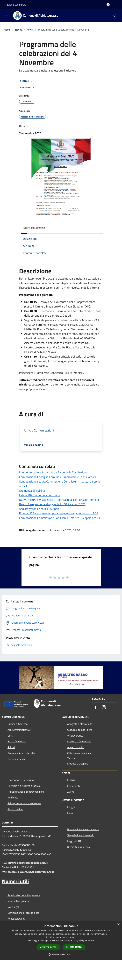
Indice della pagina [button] (34, 228)
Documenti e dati (16, 759)
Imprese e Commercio (79, 741)
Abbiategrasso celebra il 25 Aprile (39, 509)
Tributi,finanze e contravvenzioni (25, 792)
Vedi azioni (27, 88)
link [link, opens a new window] (92, 940)
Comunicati (73, 786)
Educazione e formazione (21, 780)
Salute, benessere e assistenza (24, 803)
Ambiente (12, 797)
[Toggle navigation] (6, 15)
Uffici (10, 736)
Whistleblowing (16, 919)
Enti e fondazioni (16, 741)
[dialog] (61, 940)
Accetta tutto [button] (48, 947)
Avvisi (30, 30)
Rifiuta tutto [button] (74, 947)
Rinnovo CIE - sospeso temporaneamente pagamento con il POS (58, 513)
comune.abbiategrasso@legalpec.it (27, 863)
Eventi (70, 813)
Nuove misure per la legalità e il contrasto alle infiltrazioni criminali (59, 499)
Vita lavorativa (75, 736)
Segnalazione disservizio (80, 835)
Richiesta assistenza (78, 847)
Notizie (71, 780)
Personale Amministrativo (21, 753)
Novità (18, 30)
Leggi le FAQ (74, 841)
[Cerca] (115, 16)
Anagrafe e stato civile (79, 724)
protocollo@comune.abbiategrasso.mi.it (31, 872)
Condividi (27, 81)
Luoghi (71, 807)
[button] (61, 954)
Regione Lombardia (15, 5)
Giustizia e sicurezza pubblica (23, 786)
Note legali (13, 907)
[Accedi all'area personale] (108, 4)
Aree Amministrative (19, 730)
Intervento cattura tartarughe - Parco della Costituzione (53, 472)
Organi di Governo (17, 724)
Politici (11, 747)
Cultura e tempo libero (79, 730)
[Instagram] (104, 707)
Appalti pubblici (75, 747)
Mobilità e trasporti (77, 763)
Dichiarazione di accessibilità (23, 913)
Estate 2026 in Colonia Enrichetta (39, 495)
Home (7, 30)
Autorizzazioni (15, 809)
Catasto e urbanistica (79, 753)
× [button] (118, 924)
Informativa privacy (18, 901)
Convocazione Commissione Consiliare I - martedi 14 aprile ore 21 (59, 518)
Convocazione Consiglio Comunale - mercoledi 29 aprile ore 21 (57, 477)
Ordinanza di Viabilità (32, 490)
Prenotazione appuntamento (83, 829)
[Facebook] (95, 707)
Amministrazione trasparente (23, 895)
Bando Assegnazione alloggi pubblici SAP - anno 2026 (52, 504)
